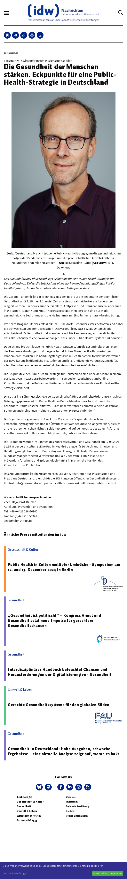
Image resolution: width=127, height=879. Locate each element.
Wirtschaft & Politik (29, 816)
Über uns (70, 797)
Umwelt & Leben (27, 811)
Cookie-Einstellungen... (16, 873)
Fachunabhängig (27, 820)
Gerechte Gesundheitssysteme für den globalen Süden (58, 705)
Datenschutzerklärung (77, 806)
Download (63, 267)
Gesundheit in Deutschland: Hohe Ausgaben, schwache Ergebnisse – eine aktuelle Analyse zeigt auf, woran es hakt (63, 751)
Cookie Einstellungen (77, 815)
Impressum (72, 801)
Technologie (24, 797)
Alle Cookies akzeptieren (107, 873)
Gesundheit (24, 806)
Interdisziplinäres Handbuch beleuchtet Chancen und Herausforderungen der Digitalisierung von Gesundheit (59, 671)
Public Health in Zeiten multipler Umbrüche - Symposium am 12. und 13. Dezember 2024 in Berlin (64, 567)
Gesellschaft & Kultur (30, 802)
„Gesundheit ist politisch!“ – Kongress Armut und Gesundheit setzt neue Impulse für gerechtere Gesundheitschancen (54, 620)
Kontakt (70, 811)
